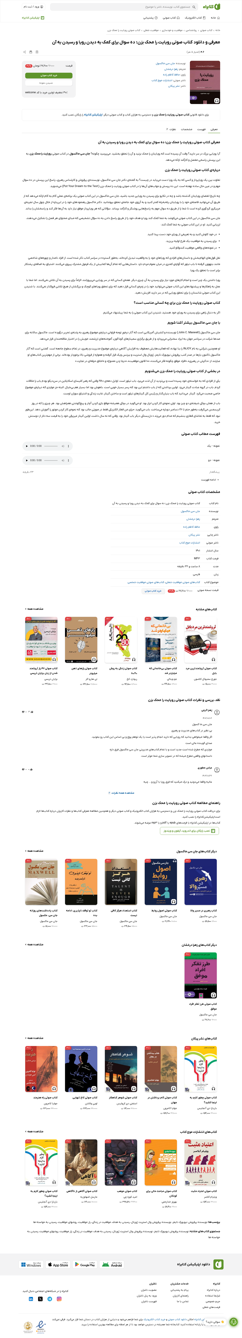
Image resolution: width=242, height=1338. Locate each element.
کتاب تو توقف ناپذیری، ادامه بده (81, 913)
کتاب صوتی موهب (127, 1191)
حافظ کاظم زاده (171, 74)
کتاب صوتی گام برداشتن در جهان (162, 1100)
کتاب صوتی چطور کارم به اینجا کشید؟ (203, 1100)
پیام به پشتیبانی (180, 1290)
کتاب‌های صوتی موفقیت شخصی (146, 582)
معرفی (214, 129)
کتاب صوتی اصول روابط (164, 910)
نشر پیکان (174, 86)
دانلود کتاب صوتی (177, 1319)
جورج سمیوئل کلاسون (205, 679)
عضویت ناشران (149, 1290)
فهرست (201, 129)
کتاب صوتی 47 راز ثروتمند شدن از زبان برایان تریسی (43, 671)
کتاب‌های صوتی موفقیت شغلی (182, 582)
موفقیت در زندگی (101, 1222)
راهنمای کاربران (181, 1295)
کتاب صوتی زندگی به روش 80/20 (123, 671)
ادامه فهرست (210, 480)
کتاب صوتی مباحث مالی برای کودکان (161, 1194)
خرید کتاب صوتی (49, 75)
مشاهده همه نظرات (121, 793)
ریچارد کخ (132, 679)
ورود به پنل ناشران (147, 1295)
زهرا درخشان (171, 69)
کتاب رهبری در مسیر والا (203, 910)
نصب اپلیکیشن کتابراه (206, 1319)
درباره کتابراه (213, 1290)
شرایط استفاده (212, 1295)
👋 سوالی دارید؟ (215, 1327)
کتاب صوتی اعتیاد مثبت (204, 1191)
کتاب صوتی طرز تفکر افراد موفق (203, 1006)
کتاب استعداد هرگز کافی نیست (124, 913)
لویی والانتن (91, 1103)
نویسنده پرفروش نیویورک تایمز (190, 1222)
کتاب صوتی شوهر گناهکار (123, 1097)
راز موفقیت (84, 1222)
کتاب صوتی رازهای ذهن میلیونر (84, 671)
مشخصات (186, 129)
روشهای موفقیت (67, 1222)
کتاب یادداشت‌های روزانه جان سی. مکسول (43, 913)
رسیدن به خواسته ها (45, 1222)
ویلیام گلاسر (210, 1197)
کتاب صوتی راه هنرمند (45, 1097)
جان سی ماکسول (165, 63)
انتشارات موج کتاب (162, 80)
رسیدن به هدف (121, 1222)
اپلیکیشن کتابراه (30, 18)
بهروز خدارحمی (169, 1202)
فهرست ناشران (149, 1301)
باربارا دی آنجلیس (207, 1108)
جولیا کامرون (170, 1108)
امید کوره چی (130, 1197)
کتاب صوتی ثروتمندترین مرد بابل (201, 671)
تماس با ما (183, 1301)
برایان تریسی (50, 679)
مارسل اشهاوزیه (88, 1197)
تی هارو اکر (91, 679)
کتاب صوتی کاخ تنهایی (84, 1097)
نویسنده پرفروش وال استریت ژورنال (151, 1222)
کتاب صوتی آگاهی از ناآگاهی (81, 1191)
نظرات (171, 129)
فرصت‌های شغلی (211, 1307)
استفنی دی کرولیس (127, 1103)
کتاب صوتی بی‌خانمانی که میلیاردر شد (163, 671)
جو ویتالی (172, 679)
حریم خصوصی (213, 1301)
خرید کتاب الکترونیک (154, 1319)
